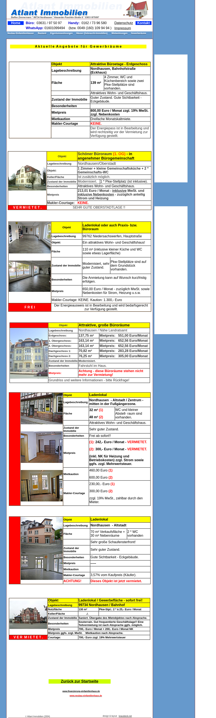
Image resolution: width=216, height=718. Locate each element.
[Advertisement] (79, 658)
